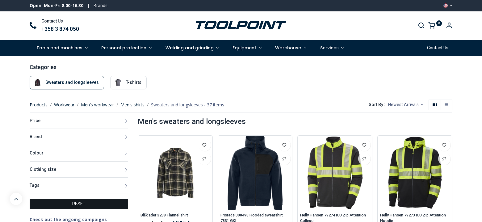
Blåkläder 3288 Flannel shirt (168, 215)
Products (39, 105)
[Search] (421, 26)
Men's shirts (132, 105)
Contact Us (437, 47)
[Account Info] (449, 26)
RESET (79, 203)
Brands (100, 5)
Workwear (64, 105)
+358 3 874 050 (60, 29)
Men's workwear (97, 105)
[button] (406, 105)
